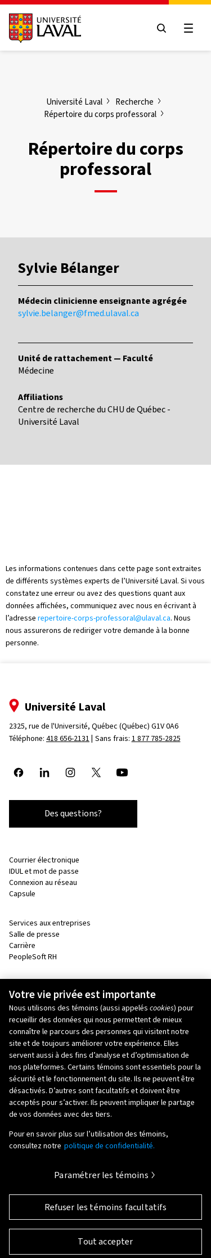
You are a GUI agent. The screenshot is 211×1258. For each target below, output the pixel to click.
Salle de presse (34, 934)
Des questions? (73, 813)
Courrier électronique (44, 860)
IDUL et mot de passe (44, 871)
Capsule (22, 893)
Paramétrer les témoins (101, 1180)
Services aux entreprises (50, 923)
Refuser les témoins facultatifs (105, 1212)
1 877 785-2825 (156, 738)
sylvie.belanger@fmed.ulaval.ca (78, 313)
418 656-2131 (67, 738)
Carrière (22, 945)
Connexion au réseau (43, 882)
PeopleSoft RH (33, 956)
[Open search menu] (161, 28)
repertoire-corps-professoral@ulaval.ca (104, 618)
